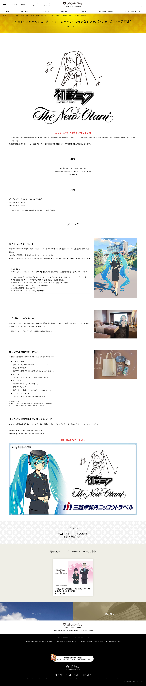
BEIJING (99, 678)
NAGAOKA (38, 678)
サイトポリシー (58, 641)
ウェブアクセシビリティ (71, 641)
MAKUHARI (73, 675)
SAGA (92, 678)
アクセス (36, 611)
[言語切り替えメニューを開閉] (141, 4)
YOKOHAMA (60, 678)
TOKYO (59, 675)
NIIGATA (106, 678)
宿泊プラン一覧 (30, 15)
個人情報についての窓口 (45, 641)
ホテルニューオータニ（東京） (10, 15)
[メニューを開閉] (4, 4)
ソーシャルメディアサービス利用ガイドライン (91, 641)
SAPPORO (30, 678)
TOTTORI (78, 678)
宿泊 (22, 15)
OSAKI (53, 678)
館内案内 (109, 611)
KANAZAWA (115, 678)
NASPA (46, 678)
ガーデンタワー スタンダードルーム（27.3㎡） (26, 199)
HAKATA (85, 678)
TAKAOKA (70, 678)
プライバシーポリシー (32, 641)
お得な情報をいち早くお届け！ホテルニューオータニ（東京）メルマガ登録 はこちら (74, 658)
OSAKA (87, 675)
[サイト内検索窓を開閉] (137, 4)
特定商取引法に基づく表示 (113, 641)
